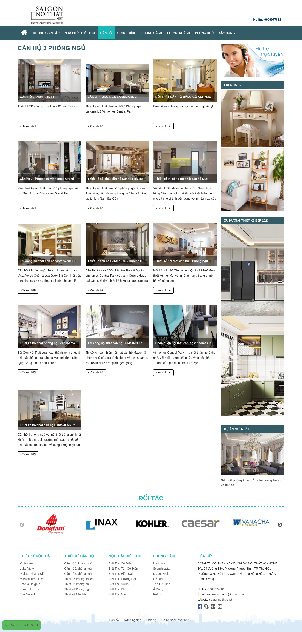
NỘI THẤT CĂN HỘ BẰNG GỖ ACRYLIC (183, 97)
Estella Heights (30, 584)
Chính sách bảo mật (175, 620)
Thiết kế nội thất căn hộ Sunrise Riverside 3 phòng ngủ (127, 178)
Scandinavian (162, 568)
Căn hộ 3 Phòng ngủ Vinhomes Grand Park (50, 178)
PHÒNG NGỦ (204, 33)
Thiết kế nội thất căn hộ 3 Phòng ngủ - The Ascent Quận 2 (196, 261)
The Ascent (27, 594)
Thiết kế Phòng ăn (76, 584)
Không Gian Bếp (46, 33)
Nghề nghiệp (132, 620)
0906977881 (28, 625)
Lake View (27, 568)
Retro (156, 594)
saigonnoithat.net (220, 599)
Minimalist (159, 563)
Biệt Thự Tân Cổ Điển (123, 568)
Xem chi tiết (28, 126)
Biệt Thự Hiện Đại (121, 573)
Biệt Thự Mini (118, 594)
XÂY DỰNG (227, 33)
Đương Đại (160, 573)
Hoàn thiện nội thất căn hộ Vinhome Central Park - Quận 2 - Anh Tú (203, 343)
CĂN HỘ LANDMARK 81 (37, 97)
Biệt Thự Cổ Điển (120, 563)
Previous (22, 524)
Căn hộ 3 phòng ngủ (78, 573)
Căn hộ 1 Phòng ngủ (78, 563)
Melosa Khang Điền (33, 573)
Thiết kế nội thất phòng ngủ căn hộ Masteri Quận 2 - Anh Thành (65, 343)
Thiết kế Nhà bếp (75, 594)
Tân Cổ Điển (161, 584)
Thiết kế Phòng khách (79, 579)
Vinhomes (27, 563)
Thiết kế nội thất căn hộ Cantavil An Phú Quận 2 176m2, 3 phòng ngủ (69, 425)
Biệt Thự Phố (117, 589)
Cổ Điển (158, 579)
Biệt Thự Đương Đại (122, 579)
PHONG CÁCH (151, 33)
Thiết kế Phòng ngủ (77, 589)
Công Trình (126, 33)
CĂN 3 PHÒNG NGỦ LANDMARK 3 (112, 97)
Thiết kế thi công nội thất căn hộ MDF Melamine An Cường (197, 178)
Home (24, 33)
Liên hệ (151, 620)
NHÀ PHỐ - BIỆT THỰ (80, 33)
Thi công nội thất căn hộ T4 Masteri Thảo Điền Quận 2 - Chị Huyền (135, 343)
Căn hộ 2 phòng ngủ (78, 568)
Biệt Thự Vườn (119, 584)
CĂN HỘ (106, 33)
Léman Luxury (29, 589)
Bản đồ (114, 620)
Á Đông (158, 589)
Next (280, 524)
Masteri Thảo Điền (32, 579)
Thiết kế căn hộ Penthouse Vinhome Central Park (123, 261)
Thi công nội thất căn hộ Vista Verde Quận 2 (51, 261)
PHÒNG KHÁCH (178, 33)
